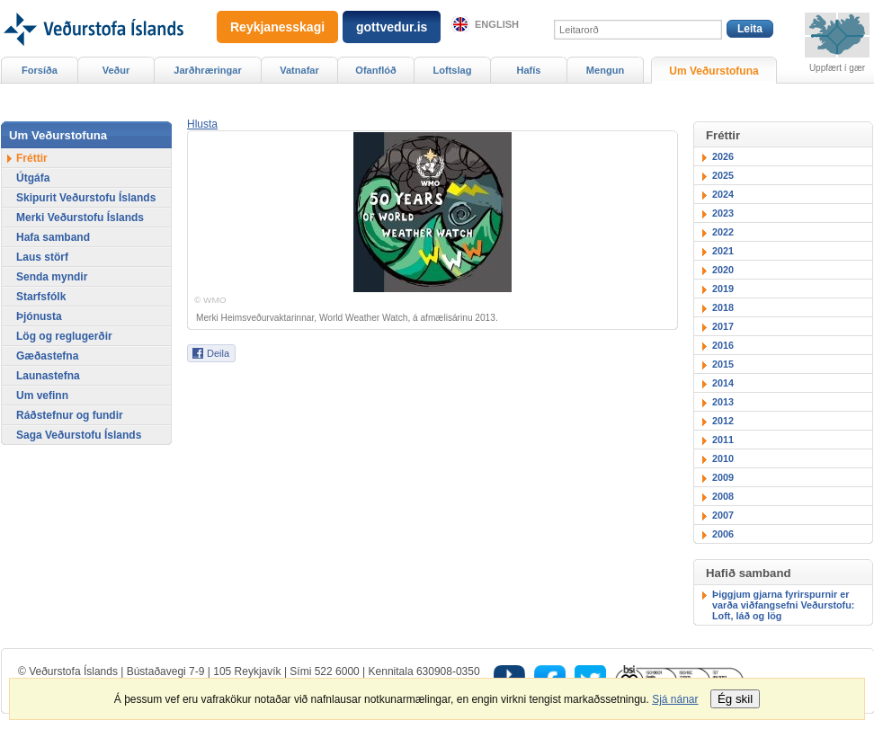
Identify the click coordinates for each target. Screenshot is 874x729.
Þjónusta (39, 316)
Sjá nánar (675, 699)
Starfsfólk (41, 296)
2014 (723, 383)
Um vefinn (42, 395)
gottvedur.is (391, 27)
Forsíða (40, 70)
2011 (723, 439)
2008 (723, 496)
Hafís (529, 70)
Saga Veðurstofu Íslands (78, 435)
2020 (723, 269)
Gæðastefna (47, 356)
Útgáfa (32, 178)
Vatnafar (299, 70)
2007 (723, 515)
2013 (723, 401)
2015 (723, 364)
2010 (723, 458)
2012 (723, 420)
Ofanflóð (375, 70)
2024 (723, 194)
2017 (723, 326)
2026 (723, 156)
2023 (723, 213)
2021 (723, 250)
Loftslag (452, 70)
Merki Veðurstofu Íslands (80, 217)
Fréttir (32, 158)
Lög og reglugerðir (64, 336)
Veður (116, 70)
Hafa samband (53, 237)
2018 (723, 307)
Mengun (605, 70)
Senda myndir (51, 277)
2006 (723, 534)
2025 (723, 175)
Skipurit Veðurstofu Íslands (86, 197)
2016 (723, 345)
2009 (723, 477)
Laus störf (42, 257)
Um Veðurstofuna (713, 71)
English (497, 24)
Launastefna (48, 375)
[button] (202, 124)
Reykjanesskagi (277, 27)
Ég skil (735, 699)
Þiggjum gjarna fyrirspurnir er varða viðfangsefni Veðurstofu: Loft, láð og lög (783, 605)
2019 (723, 288)
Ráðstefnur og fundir (69, 415)
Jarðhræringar (207, 70)
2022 (723, 232)
